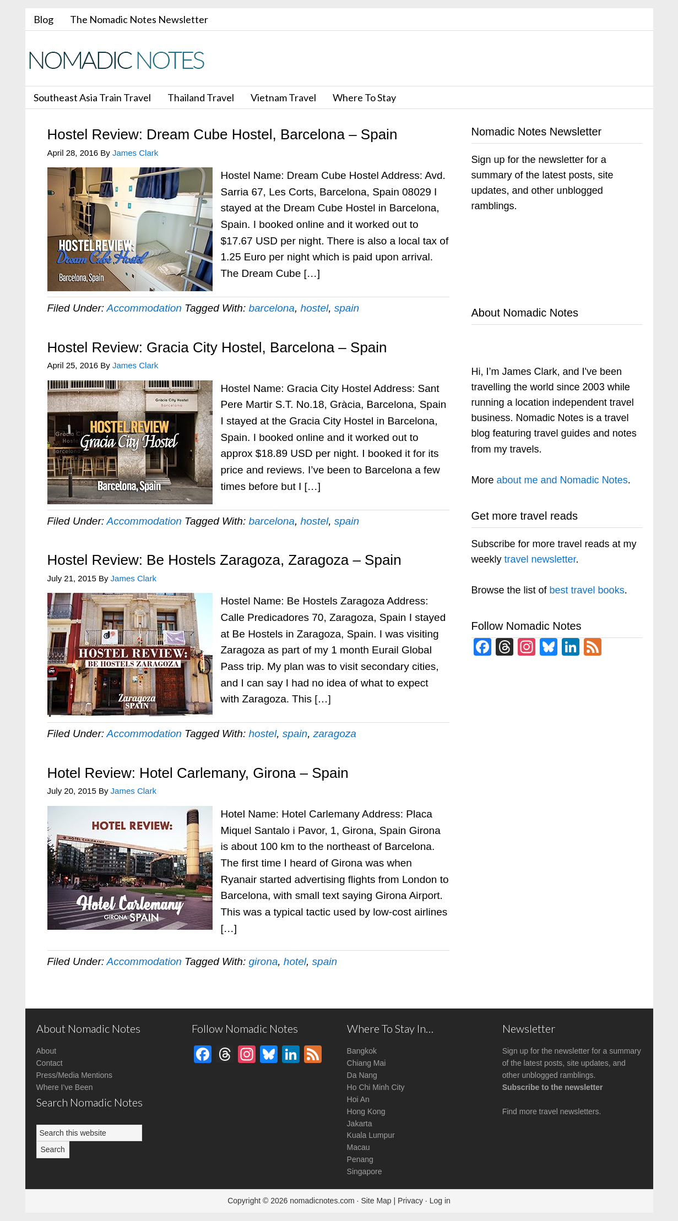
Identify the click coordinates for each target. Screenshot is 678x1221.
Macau (358, 1147)
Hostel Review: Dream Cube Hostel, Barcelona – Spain (222, 134)
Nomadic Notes (124, 60)
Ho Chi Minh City (376, 1087)
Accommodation (144, 308)
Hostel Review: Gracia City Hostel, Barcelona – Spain (217, 347)
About (46, 1050)
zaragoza (334, 733)
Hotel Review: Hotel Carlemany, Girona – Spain (198, 773)
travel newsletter (540, 559)
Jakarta (359, 1123)
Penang (360, 1159)
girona (263, 961)
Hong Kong (366, 1111)
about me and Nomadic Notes (562, 480)
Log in (440, 1200)
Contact (49, 1063)
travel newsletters (569, 1111)
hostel (314, 308)
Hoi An (358, 1099)
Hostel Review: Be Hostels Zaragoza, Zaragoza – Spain (224, 560)
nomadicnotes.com (322, 1200)
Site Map (376, 1200)
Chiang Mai (366, 1063)
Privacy (410, 1200)
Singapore (364, 1171)
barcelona (271, 308)
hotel (295, 961)
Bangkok (362, 1050)
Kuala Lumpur (371, 1135)
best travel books (587, 590)
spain (346, 308)
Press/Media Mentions (74, 1075)
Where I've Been (64, 1087)
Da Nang (362, 1075)
